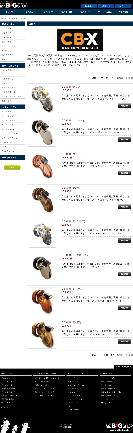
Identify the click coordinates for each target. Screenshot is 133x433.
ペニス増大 (28, 12)
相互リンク (105, 403)
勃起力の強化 (8, 55)
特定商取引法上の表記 (110, 396)
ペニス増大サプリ (8, 392)
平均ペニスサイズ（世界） (45, 392)
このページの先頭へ (123, 367)
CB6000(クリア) (71, 86)
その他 (5, 50)
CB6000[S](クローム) (75, 255)
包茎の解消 (7, 42)
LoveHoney (7, 142)
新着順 (129, 78)
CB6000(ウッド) (71, 154)
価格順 (120, 78)
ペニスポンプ (47, 12)
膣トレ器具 (7, 101)
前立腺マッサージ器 (9, 396)
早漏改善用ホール (8, 389)
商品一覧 (9, 12)
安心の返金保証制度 (109, 389)
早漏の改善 (123, 12)
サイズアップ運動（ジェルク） (47, 378)
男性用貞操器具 (8, 88)
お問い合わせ (106, 382)
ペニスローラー (85, 12)
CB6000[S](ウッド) (73, 288)
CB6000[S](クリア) (73, 221)
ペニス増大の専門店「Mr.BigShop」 (27, 5)
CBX (4, 147)
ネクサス (71, 392)
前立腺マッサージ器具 (11, 96)
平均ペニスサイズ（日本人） (46, 389)
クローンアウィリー (10, 138)
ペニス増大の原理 (42, 382)
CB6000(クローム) (73, 120)
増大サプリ (7, 83)
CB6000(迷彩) (70, 187)
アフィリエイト (107, 399)
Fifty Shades (8, 151)
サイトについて (107, 385)
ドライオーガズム (104, 12)
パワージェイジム (9, 125)
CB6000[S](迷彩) (72, 322)
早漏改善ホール (8, 92)
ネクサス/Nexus (9, 129)
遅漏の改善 (7, 33)
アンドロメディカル (10, 120)
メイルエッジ (8, 116)
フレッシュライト (9, 133)
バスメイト (7, 112)
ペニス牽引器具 (66, 12)
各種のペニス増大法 (43, 385)
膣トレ (5, 59)
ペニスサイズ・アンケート (45, 396)
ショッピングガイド (109, 378)
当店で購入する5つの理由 (111, 392)
